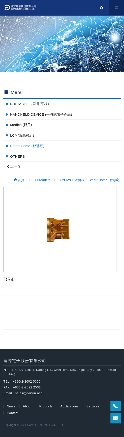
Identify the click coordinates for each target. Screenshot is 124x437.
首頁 (19, 180)
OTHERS (17, 156)
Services (92, 406)
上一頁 (13, 166)
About (27, 406)
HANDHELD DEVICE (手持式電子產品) (41, 114)
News (11, 406)
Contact (13, 413)
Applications (69, 406)
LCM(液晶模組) (22, 135)
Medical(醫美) (21, 125)
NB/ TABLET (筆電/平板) (29, 104)
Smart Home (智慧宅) (27, 146)
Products (46, 406)
